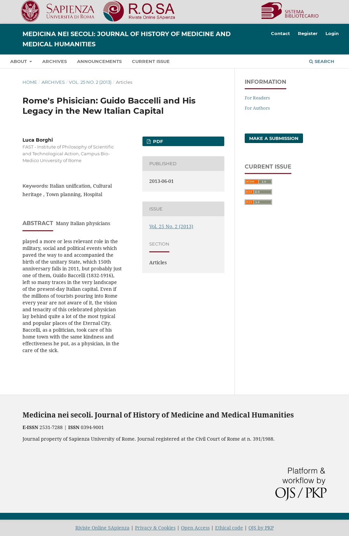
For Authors (257, 108)
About (19, 61)
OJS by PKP (261, 527)
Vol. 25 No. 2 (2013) (90, 82)
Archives (54, 61)
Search (321, 61)
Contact (280, 33)
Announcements (99, 61)
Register (308, 33)
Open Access (195, 527)
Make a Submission (274, 138)
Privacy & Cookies (155, 527)
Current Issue (151, 61)
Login (332, 33)
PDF (157, 141)
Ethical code (229, 527)
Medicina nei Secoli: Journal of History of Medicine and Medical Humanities (126, 39)
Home (29, 82)
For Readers (257, 98)
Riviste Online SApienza (102, 527)
